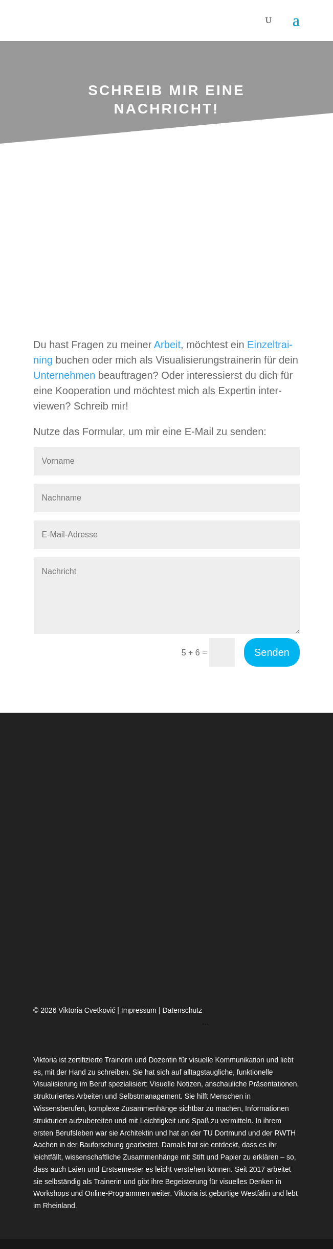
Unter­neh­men (64, 375)
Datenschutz (182, 1010)
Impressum (140, 1010)
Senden (272, 652)
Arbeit (167, 344)
